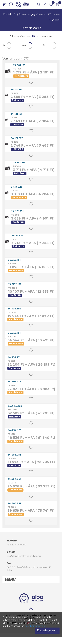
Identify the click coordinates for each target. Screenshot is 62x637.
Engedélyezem (47, 630)
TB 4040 (12, 409)
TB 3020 (12, 288)
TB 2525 (12, 263)
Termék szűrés (31, 28)
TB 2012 (15, 215)
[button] (39, 4)
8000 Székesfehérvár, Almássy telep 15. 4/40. (29, 569)
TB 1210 (14, 117)
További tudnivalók (35, 626)
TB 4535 (11, 434)
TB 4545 (11, 458)
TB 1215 (14, 142)
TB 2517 (16, 239)
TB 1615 (15, 190)
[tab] (31, 579)
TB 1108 (14, 93)
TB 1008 (17, 69)
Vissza (54, 19)
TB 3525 (12, 337)
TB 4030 (11, 385)
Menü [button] (10, 579)
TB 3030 (11, 312)
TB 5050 (12, 507)
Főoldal (6, 14)
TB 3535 (11, 361)
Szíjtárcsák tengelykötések (29, 14)
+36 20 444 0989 (16, 544)
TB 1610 (17, 166)
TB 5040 (11, 483)
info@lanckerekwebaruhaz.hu (24, 555)
